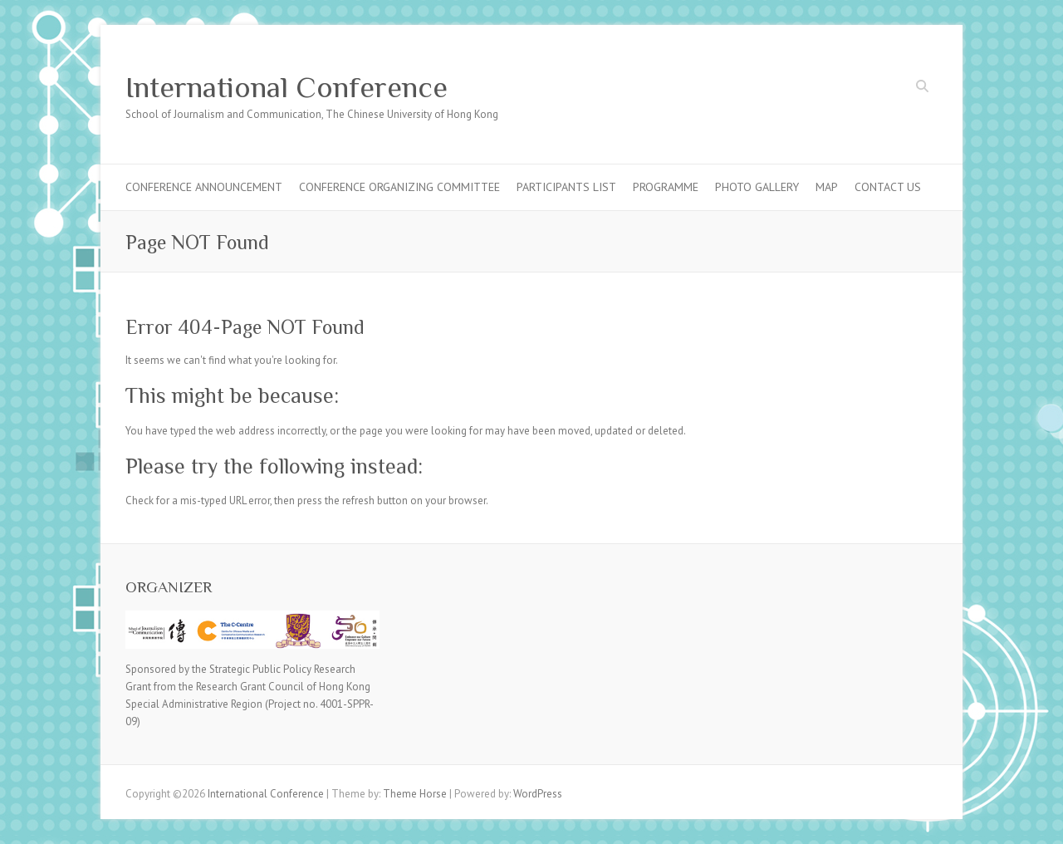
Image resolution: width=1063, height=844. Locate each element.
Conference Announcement (203, 186)
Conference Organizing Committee (399, 186)
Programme (665, 186)
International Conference (286, 87)
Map (827, 186)
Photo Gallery (757, 186)
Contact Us (888, 186)
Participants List (566, 186)
